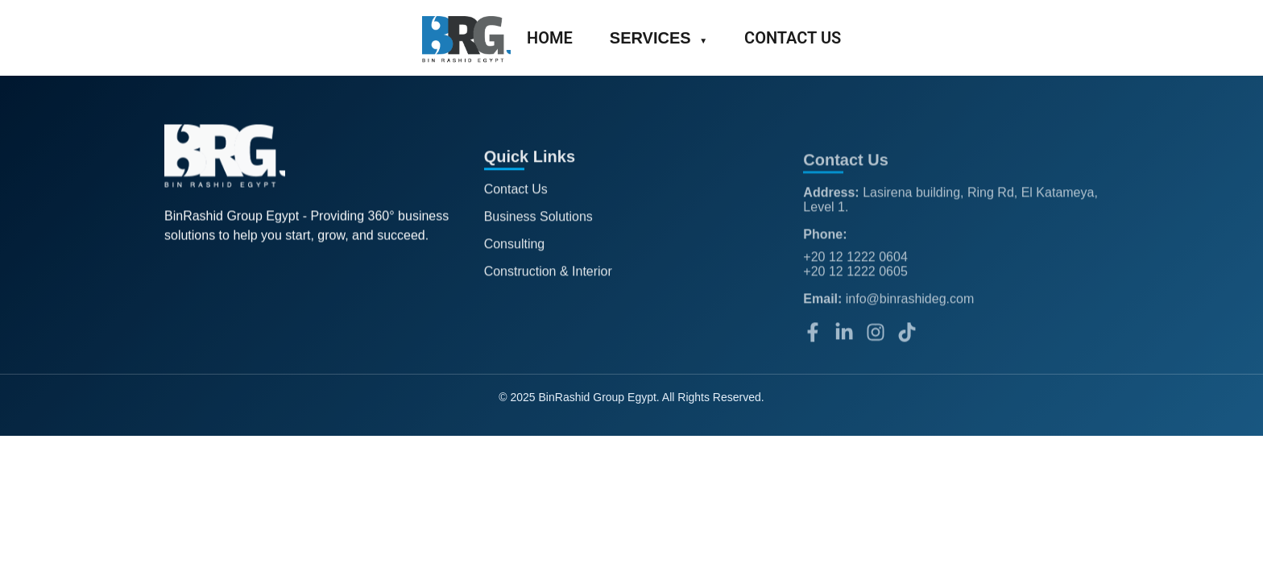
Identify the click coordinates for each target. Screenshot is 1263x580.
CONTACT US (792, 38)
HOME (550, 38)
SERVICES (658, 38)
